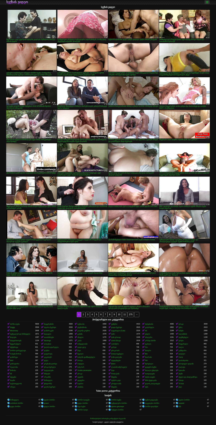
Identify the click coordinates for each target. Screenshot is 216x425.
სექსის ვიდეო (17, 2)
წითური (148, 351)
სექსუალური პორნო (119, 403)
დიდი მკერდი (116, 327)
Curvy (181, 357)
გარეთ (114, 347)
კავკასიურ (48, 357)
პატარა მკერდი (50, 327)
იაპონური (115, 344)
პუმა (146, 387)
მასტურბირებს (15, 341)
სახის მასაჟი (116, 341)
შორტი (80, 360)
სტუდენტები (116, 360)
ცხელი (147, 334)
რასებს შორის (15, 354)
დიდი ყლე (81, 347)
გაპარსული (149, 327)
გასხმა (80, 334)
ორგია (12, 387)
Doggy (12, 327)
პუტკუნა (13, 377)
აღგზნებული (183, 337)
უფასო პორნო (49, 400)
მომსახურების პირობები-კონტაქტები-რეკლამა (108, 418)
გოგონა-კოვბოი (83, 331)
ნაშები (181, 331)
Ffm (146, 360)
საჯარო (80, 384)
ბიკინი (12, 380)
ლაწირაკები (49, 331)
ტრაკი (181, 324)
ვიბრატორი (14, 364)
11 (124, 314)
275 (131, 314)
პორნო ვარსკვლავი (18, 351)
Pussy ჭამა (115, 374)
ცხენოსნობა (82, 327)
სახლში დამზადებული (86, 357)
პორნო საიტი (82, 410)
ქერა (180, 327)
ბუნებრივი (14, 347)
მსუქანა (114, 377)
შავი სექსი (81, 406)
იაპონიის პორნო (16, 403)
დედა (46, 360)
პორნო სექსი (116, 400)
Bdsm (113, 364)
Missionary (14, 331)
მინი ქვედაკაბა (151, 380)
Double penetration (84, 370)
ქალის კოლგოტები (152, 384)
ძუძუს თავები (150, 377)
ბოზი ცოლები (116, 357)
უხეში (181, 374)
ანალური (148, 337)
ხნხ (180, 406)
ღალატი (182, 367)
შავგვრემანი (49, 324)
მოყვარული (183, 344)
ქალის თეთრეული (51, 347)
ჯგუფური (80, 380)
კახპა (79, 341)
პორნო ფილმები (151, 406)
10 (119, 314)
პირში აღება (15, 324)
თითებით (47, 344)
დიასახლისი (183, 360)
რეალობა (14, 367)
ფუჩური (114, 324)
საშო (113, 334)
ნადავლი (47, 334)
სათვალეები (150, 374)
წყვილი (80, 354)
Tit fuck (181, 384)
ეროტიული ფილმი (186, 364)
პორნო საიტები (83, 400)
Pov (146, 347)
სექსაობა (80, 324)
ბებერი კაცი (116, 380)
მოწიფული (48, 380)
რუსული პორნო (117, 410)
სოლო (181, 347)
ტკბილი (148, 344)
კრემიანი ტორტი (50, 364)
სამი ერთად (116, 337)
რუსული (80, 364)
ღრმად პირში (150, 341)
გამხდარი (182, 351)
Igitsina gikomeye (117, 406)
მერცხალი (149, 364)
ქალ (180, 387)
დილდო (182, 354)
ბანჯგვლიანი (82, 344)
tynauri (46, 403)
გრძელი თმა (116, 384)
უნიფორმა (48, 384)
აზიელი (80, 337)
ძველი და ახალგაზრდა (188, 377)
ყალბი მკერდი (49, 387)
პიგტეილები (48, 370)
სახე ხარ (80, 367)
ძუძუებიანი (149, 324)
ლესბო (46, 351)
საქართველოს (16, 384)
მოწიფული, (14, 400)
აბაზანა (80, 387)
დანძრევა (14, 357)
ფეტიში (80, 377)
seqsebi (181, 403)
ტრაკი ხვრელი (50, 367)
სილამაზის (183, 334)
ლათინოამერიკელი (119, 367)
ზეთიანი (182, 370)
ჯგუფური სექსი (150, 367)
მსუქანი (114, 387)
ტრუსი (181, 341)
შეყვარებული (15, 344)
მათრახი (148, 357)
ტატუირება (48, 354)
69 (11, 374)
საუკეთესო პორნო (152, 403)
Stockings (47, 341)
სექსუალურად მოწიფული (20, 334)
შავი (79, 351)
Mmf (11, 360)
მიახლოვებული (117, 354)
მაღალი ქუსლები (151, 370)
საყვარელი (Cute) (118, 331)
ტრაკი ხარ (115, 351)
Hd (146, 331)
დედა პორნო (82, 403)
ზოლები (13, 337)
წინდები (47, 374)
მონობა (13, 370)
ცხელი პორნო (49, 406)
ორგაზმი (47, 377)
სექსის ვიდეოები (151, 400)
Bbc (146, 354)
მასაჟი (181, 380)
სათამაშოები (49, 337)
